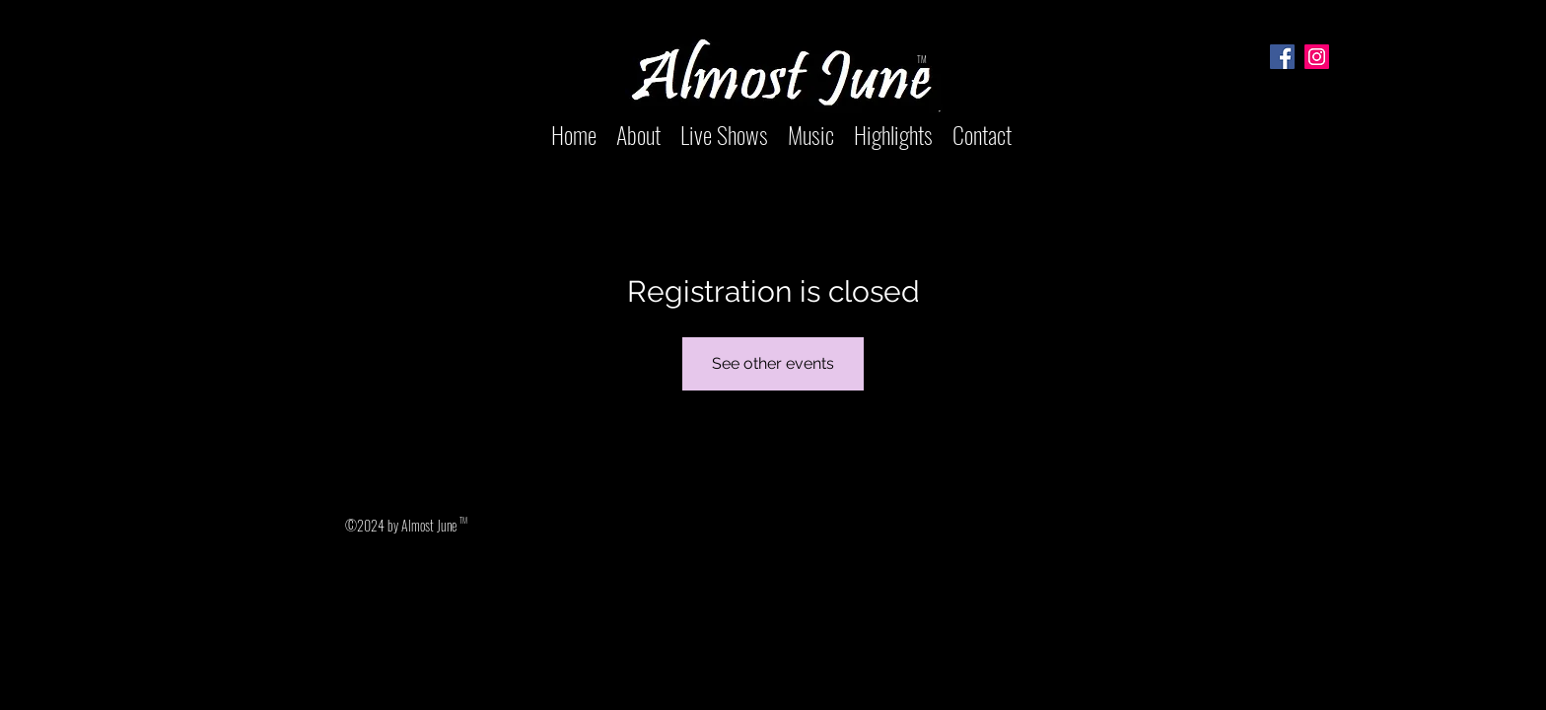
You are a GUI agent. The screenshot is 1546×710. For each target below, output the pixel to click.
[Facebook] (1282, 56)
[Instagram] (1316, 56)
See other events (773, 363)
